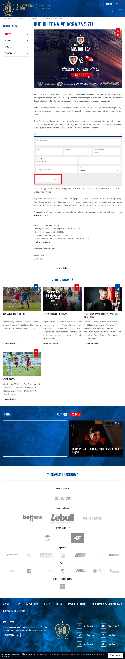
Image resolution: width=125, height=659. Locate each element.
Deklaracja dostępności (14, 610)
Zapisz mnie (12, 635)
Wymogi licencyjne (77, 603)
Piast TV (8, 53)
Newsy (8, 34)
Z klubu (8, 40)
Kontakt (7, 603)
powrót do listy (62, 268)
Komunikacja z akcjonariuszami (107, 603)
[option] (63, 498)
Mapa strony (32, 603)
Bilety (59, 603)
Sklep (47, 603)
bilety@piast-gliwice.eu (42, 215)
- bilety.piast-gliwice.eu (42, 242)
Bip (18, 603)
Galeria (8, 47)
